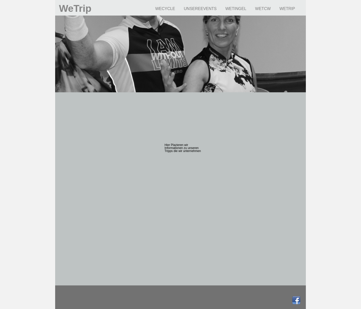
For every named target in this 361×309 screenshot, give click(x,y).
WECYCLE (165, 9)
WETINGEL (235, 9)
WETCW (263, 9)
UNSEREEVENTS (200, 9)
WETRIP (287, 9)
